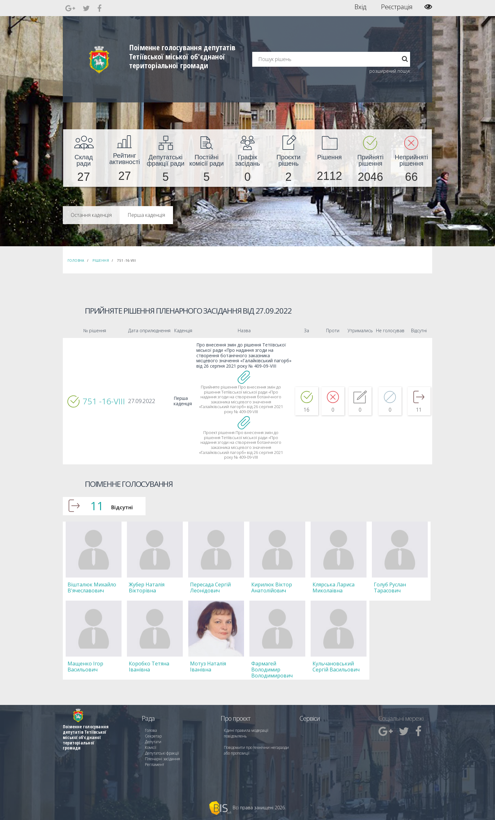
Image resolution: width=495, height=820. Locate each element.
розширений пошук (389, 71)
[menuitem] (83, 158)
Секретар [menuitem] (153, 736)
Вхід (360, 7)
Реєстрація (397, 7)
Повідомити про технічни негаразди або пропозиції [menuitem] (256, 750)
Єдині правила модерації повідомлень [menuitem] (246, 733)
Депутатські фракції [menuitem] (162, 753)
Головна (76, 260)
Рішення (100, 260)
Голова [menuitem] (151, 730)
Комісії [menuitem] (150, 747)
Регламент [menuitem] (154, 764)
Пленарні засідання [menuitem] (162, 759)
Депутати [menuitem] (153, 741)
